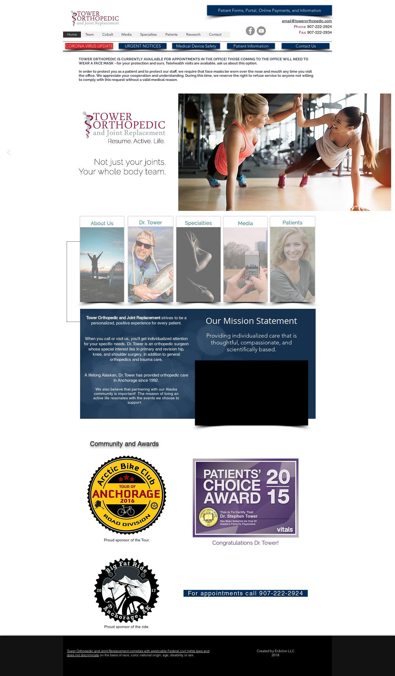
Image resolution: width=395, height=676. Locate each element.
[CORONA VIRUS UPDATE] (89, 46)
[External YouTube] (251, 392)
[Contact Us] (305, 46)
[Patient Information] (251, 46)
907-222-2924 (319, 26)
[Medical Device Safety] (196, 46)
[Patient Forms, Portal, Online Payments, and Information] (269, 10)
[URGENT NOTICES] (143, 46)
